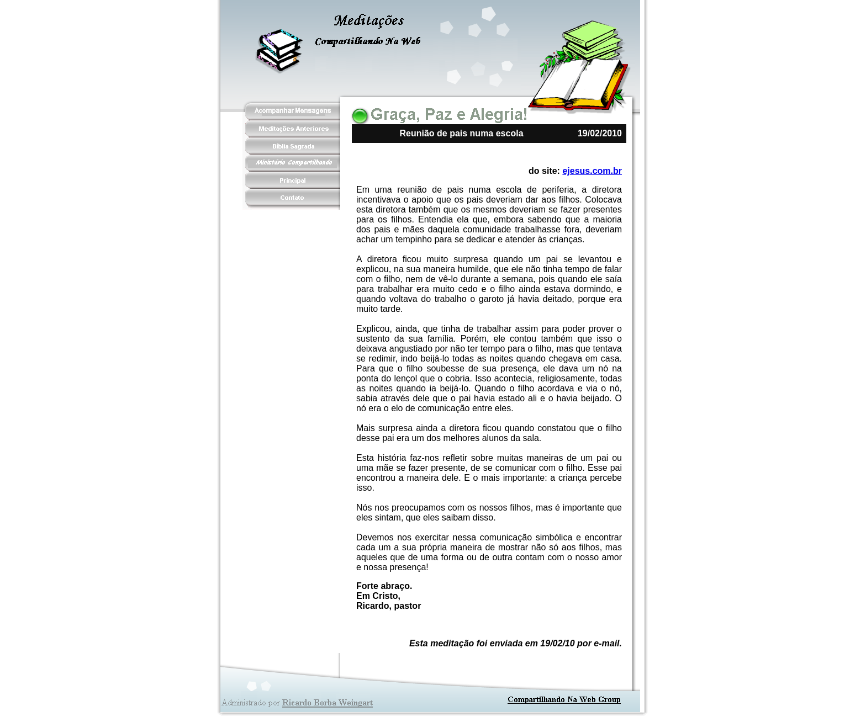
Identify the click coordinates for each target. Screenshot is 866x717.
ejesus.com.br (592, 171)
